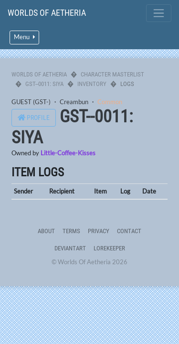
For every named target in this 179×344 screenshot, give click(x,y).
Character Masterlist (112, 74)
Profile (34, 118)
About (46, 231)
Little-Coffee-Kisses (68, 153)
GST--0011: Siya (44, 83)
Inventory (91, 83)
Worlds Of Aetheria (47, 13)
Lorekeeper (109, 248)
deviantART (70, 248)
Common (109, 102)
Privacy (98, 231)
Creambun (74, 102)
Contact (129, 231)
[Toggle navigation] (158, 13)
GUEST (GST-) (31, 102)
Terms (71, 231)
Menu (24, 37)
